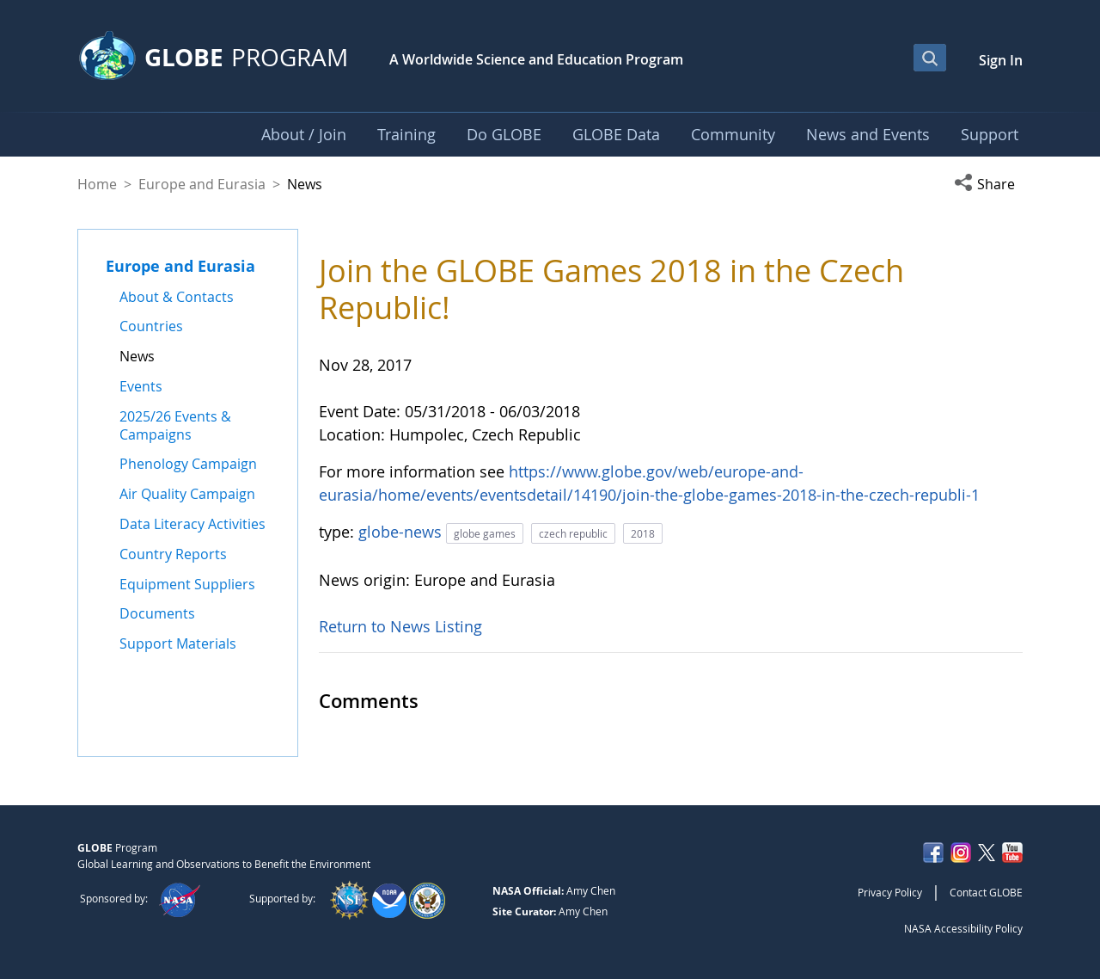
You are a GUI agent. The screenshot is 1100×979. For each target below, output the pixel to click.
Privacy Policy (890, 892)
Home (97, 184)
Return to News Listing (400, 626)
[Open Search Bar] (930, 57)
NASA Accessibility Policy (963, 928)
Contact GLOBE (986, 892)
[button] (988, 184)
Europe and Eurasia (202, 184)
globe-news (402, 531)
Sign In (1001, 60)
